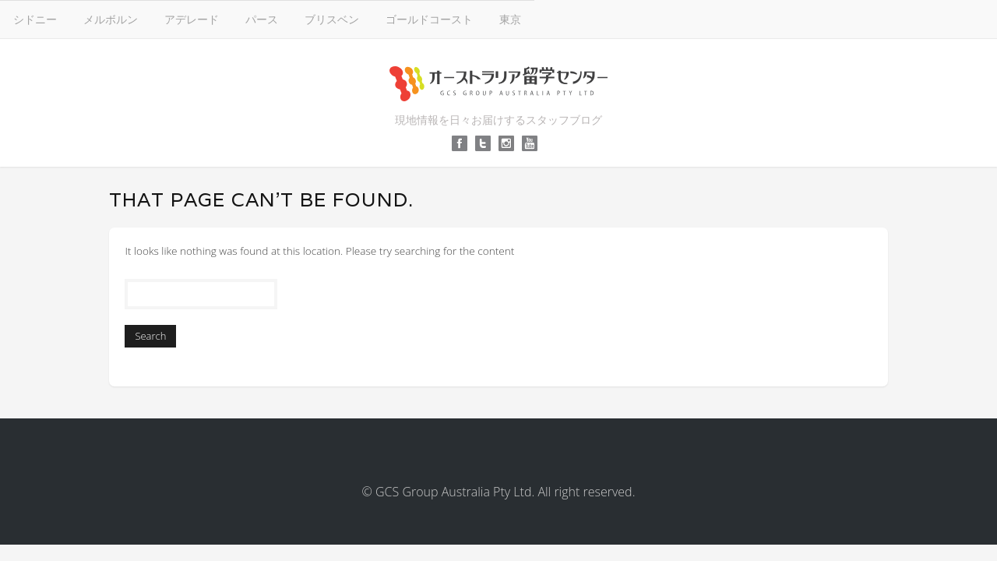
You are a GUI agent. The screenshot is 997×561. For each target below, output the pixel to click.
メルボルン (342, 18)
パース (493, 18)
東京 (741, 18)
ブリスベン (563, 18)
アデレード (423, 18)
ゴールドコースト (660, 18)
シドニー (266, 18)
